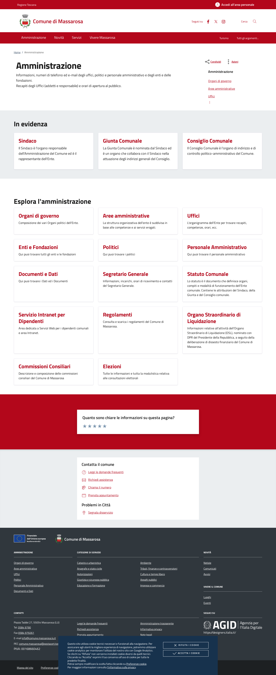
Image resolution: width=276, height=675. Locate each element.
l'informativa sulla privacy (121, 667)
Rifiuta (185, 645)
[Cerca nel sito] (255, 21)
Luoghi (207, 597)
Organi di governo (24, 563)
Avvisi (207, 574)
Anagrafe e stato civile (89, 568)
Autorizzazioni (85, 574)
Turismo (223, 38)
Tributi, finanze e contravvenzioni (158, 568)
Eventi (207, 603)
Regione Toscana (26, 5)
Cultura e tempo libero (152, 574)
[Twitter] (214, 21)
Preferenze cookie (136, 664)
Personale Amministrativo (28, 585)
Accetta (186, 653)
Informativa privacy (151, 629)
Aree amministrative (25, 568)
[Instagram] (222, 21)
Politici (17, 580)
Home (17, 52)
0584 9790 (24, 627)
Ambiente (145, 563)
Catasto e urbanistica (89, 563)
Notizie (207, 563)
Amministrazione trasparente (157, 623)
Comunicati (210, 568)
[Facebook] (206, 21)
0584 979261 (26, 633)
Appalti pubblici (148, 580)
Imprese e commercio (152, 585)
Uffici (17, 574)
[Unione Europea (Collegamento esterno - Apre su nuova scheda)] (31, 539)
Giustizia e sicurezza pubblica (93, 580)
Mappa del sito (25, 668)
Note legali (146, 635)
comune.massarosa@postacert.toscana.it (42, 644)
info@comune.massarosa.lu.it (39, 638)
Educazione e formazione (91, 585)
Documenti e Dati (23, 591)
